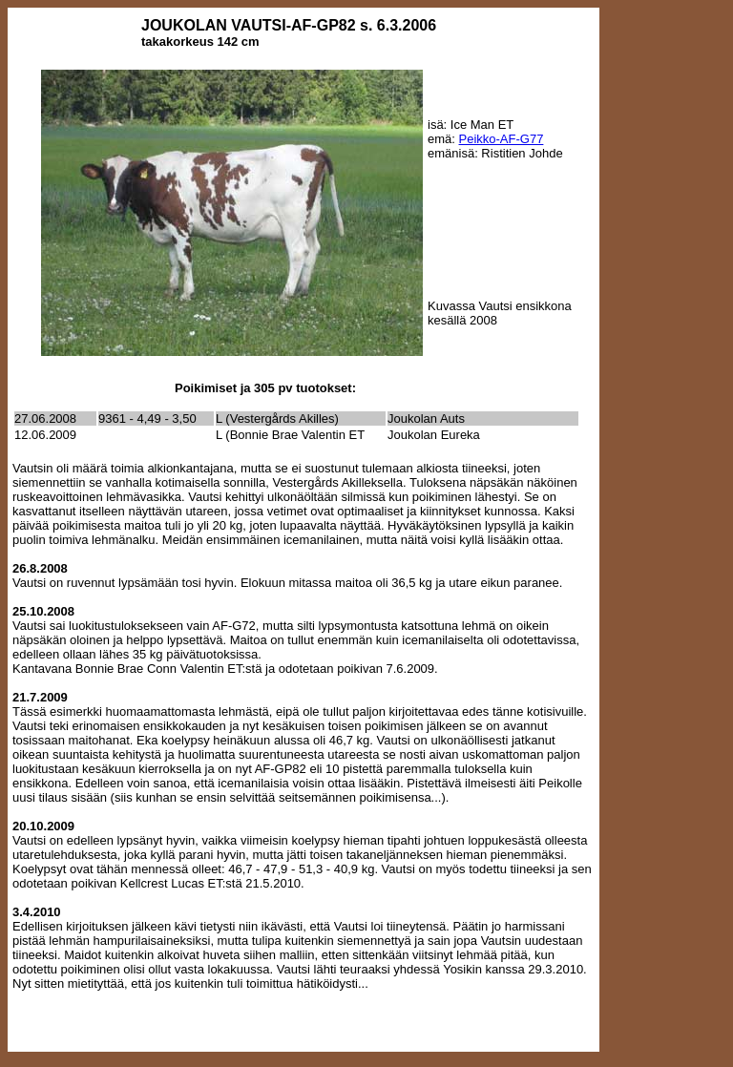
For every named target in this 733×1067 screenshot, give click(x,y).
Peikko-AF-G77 (501, 139)
